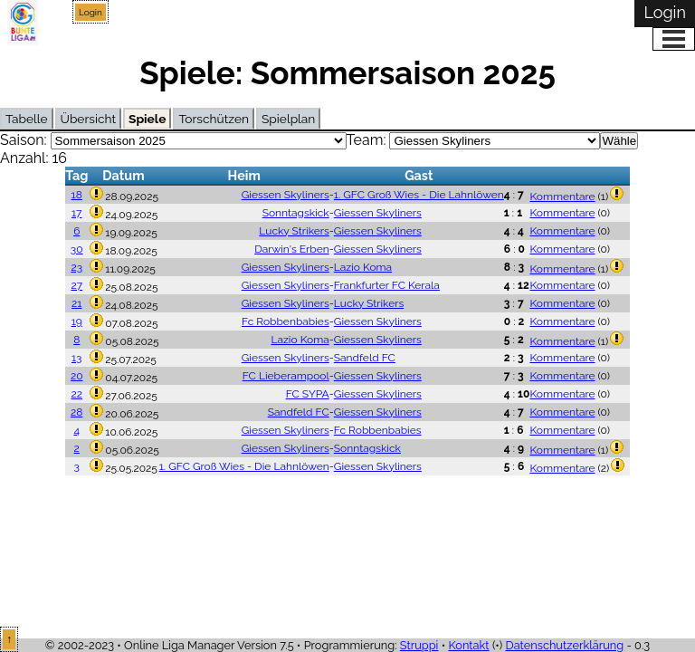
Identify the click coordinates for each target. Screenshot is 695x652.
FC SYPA (307, 394)
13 (76, 357)
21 (76, 303)
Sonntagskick (295, 212)
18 (76, 194)
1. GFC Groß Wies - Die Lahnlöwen (419, 194)
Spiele (147, 118)
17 (76, 212)
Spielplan (288, 118)
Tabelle (26, 118)
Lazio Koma (363, 267)
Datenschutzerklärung (565, 645)
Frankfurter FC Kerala (387, 285)
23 (76, 267)
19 (76, 321)
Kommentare (562, 196)
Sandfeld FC (364, 357)
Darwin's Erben (291, 249)
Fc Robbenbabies (285, 321)
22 (76, 394)
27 (76, 285)
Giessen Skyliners (285, 194)
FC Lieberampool (286, 375)
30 (77, 249)
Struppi (419, 645)
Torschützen (213, 118)
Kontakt (468, 645)
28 (76, 412)
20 (77, 375)
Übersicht (88, 118)
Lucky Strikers (293, 231)
